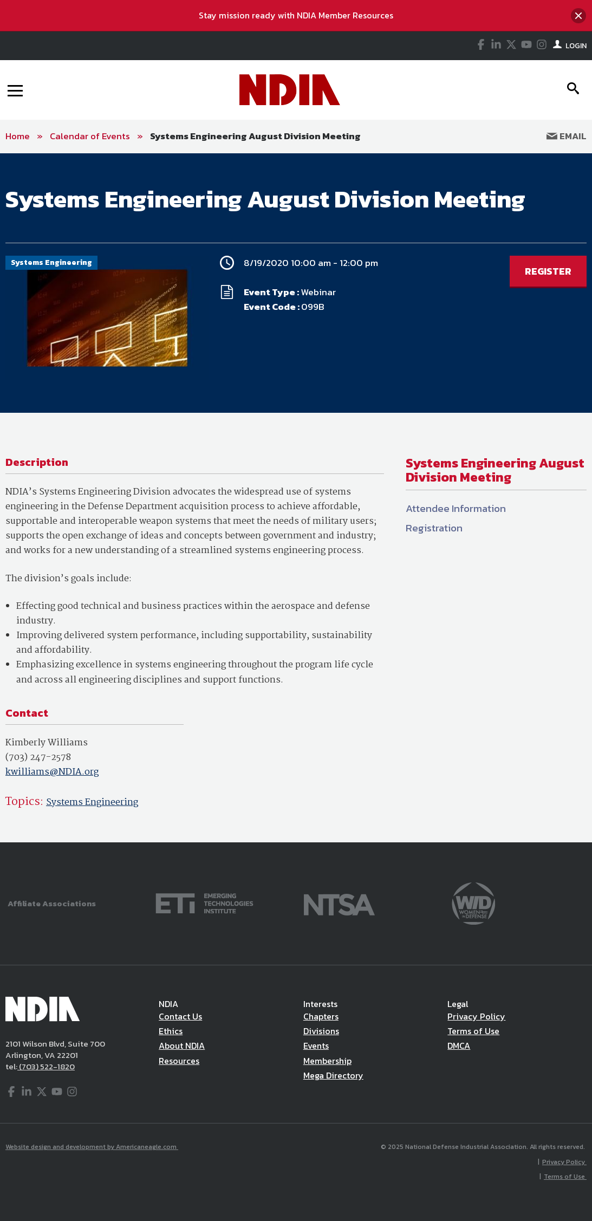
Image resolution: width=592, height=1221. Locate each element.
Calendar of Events (90, 136)
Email (567, 136)
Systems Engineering (92, 802)
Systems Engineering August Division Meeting (255, 136)
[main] (296, 497)
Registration (434, 528)
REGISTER (548, 271)
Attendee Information (456, 508)
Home (17, 136)
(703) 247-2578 (38, 757)
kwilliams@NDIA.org (52, 772)
